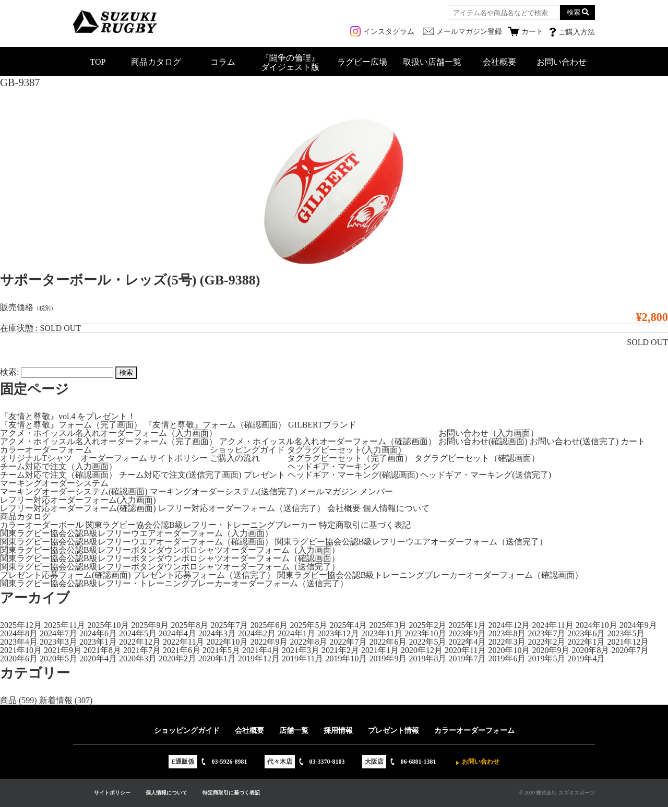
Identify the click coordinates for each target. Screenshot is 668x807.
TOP (98, 61)
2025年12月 (21, 625)
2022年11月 (183, 641)
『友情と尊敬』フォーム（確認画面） (215, 424)
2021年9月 (62, 650)
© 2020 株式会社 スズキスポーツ (557, 793)
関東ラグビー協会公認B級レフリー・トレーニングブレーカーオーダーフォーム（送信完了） (174, 583)
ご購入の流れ (235, 458)
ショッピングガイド (247, 449)
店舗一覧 (293, 730)
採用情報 (338, 730)
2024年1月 (296, 633)
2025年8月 (189, 625)
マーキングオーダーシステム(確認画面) (74, 491)
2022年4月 (467, 641)
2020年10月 (509, 650)
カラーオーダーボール (42, 524)
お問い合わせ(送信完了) (574, 441)
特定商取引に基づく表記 (365, 524)
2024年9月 (638, 625)
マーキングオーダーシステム (54, 483)
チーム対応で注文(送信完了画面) (180, 474)
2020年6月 (19, 658)
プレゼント (264, 474)
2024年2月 (257, 633)
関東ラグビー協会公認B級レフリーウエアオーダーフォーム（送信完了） (411, 541)
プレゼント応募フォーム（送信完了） (204, 575)
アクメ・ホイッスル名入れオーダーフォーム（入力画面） (108, 433)
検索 (573, 12)
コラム (222, 61)
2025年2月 (427, 625)
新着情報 (56, 700)
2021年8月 (102, 650)
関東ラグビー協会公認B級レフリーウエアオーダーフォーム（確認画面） (136, 541)
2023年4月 (19, 641)
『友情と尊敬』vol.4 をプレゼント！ (68, 416)
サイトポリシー (178, 458)
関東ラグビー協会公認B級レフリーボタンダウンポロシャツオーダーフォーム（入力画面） (170, 549)
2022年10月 (227, 641)
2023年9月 (467, 633)
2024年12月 (509, 625)
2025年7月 (229, 625)
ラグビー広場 (362, 61)
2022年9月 (269, 641)
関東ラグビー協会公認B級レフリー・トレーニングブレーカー (201, 524)
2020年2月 (177, 658)
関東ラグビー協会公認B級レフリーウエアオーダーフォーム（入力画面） (136, 533)
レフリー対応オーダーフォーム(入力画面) (78, 499)
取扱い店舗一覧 (432, 61)
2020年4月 (98, 658)
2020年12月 (422, 650)
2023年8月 (507, 633)
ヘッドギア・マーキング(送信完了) (485, 474)
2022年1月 (586, 641)
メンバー (376, 491)
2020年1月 (217, 658)
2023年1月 (98, 641)
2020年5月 (58, 658)
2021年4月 (261, 650)
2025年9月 (150, 625)
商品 (8, 700)
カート (633, 441)
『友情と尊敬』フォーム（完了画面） (71, 424)
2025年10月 (108, 625)
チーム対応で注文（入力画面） (58, 466)
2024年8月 (19, 633)
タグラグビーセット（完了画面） (349, 458)
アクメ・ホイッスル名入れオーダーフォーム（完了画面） (108, 441)
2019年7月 (467, 658)
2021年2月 (340, 650)
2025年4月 (348, 625)
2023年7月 (546, 633)
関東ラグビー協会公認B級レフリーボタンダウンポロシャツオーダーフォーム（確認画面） (170, 558)
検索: (9, 371)
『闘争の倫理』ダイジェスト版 (290, 62)
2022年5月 (427, 641)
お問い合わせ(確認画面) (483, 441)
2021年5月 (221, 650)
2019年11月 (302, 658)
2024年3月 (217, 633)
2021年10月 (21, 650)
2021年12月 (628, 641)
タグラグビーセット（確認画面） (477, 458)
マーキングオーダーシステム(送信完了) (223, 491)
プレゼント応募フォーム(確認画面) (65, 575)
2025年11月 (64, 625)
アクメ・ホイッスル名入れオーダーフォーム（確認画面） (327, 441)
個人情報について (396, 508)
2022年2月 (546, 641)
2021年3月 (300, 650)
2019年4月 (586, 658)
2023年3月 (58, 641)
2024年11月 (552, 625)
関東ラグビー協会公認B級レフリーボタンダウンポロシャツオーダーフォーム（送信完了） (170, 566)
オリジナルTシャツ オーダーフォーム (73, 458)
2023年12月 (338, 633)
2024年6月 (98, 633)
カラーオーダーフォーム (46, 449)
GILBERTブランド (322, 424)
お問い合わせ (561, 61)
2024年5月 (138, 633)
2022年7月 (348, 641)
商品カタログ (156, 61)
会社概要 (499, 61)
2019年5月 (546, 658)
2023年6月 (586, 633)
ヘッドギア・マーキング (333, 466)
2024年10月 (596, 625)
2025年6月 (269, 625)
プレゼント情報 (393, 730)
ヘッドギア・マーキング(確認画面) (353, 474)
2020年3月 (138, 658)
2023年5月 (626, 633)
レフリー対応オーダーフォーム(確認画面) (78, 508)
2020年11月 (465, 650)
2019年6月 (507, 658)
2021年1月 (380, 650)
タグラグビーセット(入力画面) (344, 449)
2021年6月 (181, 650)
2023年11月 (381, 633)
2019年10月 (346, 658)
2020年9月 (550, 650)
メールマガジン (328, 491)
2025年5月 (308, 625)
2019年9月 (388, 658)
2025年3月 (388, 625)
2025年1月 (467, 625)
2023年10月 (425, 633)
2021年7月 (142, 650)
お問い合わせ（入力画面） (488, 433)
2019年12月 (259, 658)
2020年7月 (630, 650)
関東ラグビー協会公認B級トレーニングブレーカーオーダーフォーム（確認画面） (430, 575)
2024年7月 (58, 633)
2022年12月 (140, 641)
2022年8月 (308, 641)
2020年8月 (590, 650)
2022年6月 (388, 641)
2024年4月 (177, 633)
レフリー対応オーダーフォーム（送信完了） (241, 508)
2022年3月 (507, 641)
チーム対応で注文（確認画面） (58, 474)
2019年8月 (427, 658)
